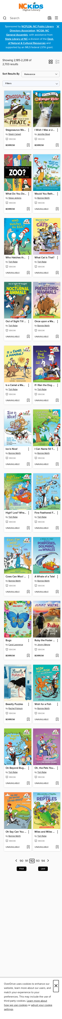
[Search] (4, 18)
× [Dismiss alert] (58, 27)
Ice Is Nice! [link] (12, 449)
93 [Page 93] (38, 861)
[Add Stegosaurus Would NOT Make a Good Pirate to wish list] (28, 145)
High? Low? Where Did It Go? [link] (16, 512)
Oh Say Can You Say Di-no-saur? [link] (16, 831)
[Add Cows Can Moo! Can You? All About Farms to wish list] (28, 592)
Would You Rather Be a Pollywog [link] (45, 193)
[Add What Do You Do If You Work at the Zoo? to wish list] (28, 209)
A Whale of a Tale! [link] (45, 576)
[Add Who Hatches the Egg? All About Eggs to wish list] (28, 273)
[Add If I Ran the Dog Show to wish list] (57, 400)
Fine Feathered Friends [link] (45, 512)
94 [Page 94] (43, 861)
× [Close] (56, 986)
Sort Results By (11, 73)
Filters (8, 83)
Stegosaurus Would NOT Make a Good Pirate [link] (16, 130)
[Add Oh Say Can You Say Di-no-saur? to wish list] (28, 847)
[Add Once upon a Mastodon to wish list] (57, 337)
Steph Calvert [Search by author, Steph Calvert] (14, 134)
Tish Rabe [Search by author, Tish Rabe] (13, 262)
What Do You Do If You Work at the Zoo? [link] (16, 193)
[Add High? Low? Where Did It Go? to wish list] (28, 528)
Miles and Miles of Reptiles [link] (45, 831)
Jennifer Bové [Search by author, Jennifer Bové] (43, 134)
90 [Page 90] (21, 861)
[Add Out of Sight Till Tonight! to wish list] (28, 337)
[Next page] (48, 861)
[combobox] (24, 18)
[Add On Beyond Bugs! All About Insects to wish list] (28, 783)
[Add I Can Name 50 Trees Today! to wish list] (57, 464)
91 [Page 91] (26, 861)
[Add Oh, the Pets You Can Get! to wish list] (57, 783)
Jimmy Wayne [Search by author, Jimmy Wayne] (43, 644)
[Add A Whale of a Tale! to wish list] (57, 592)
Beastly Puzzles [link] (14, 704)
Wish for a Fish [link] (43, 704)
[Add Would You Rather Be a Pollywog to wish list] (57, 209)
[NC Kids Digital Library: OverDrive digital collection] (31, 7)
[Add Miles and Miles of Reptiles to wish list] (57, 847)
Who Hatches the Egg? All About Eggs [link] (16, 257)
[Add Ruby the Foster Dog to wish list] (57, 656)
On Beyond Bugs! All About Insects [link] (16, 768)
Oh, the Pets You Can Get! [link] (45, 768)
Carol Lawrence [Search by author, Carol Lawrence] (15, 644)
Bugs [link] (8, 640)
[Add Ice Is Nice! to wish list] (28, 464)
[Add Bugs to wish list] (28, 656)
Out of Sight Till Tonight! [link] (16, 321)
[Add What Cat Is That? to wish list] (57, 273)
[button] (51, 62)
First (21, 868)
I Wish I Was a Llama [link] (45, 130)
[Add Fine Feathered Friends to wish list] (57, 528)
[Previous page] (16, 861)
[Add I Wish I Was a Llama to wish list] (57, 145)
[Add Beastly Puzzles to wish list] (28, 719)
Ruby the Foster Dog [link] (45, 640)
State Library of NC (16, 39)
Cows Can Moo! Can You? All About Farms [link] (16, 576)
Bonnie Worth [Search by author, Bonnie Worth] (43, 198)
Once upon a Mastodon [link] (45, 321)
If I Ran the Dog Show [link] (45, 385)
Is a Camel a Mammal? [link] (16, 385)
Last (43, 868)
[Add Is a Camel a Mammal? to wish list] (28, 400)
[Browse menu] (56, 18)
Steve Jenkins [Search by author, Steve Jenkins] (14, 198)
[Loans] (50, 19)
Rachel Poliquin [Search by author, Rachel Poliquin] (15, 708)
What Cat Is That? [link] (44, 257)
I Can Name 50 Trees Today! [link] (45, 449)
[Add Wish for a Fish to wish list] (57, 719)
